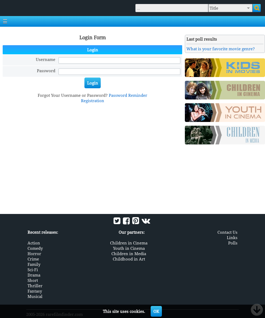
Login (92, 83)
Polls (232, 243)
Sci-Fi (33, 269)
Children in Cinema (128, 243)
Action (34, 243)
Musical (35, 296)
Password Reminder (128, 95)
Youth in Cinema (129, 248)
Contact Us (227, 232)
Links (232, 237)
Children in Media (128, 253)
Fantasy (35, 291)
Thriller (35, 285)
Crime (33, 259)
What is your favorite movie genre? (220, 48)
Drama (34, 275)
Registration (92, 100)
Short (33, 280)
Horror (34, 253)
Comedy (35, 248)
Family (34, 264)
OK (156, 311)
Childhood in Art (129, 259)
